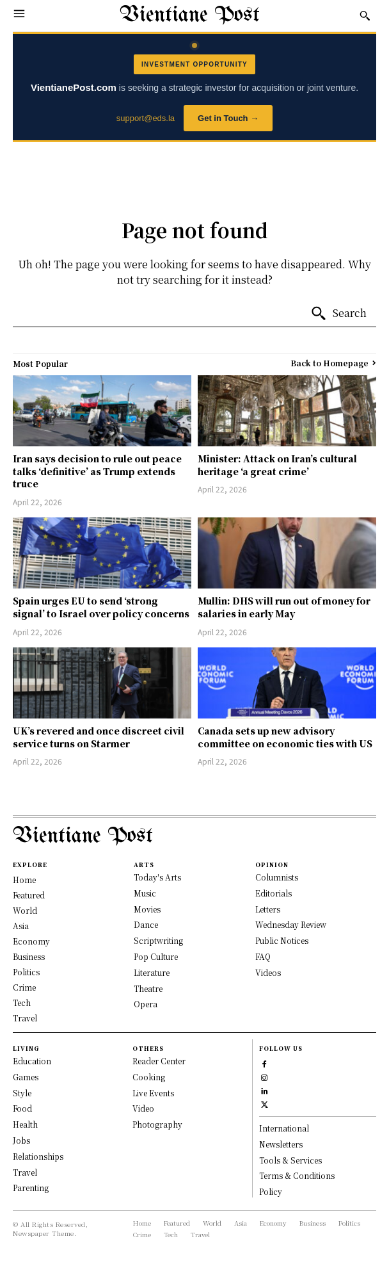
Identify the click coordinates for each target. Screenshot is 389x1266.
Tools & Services (290, 1160)
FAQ (263, 956)
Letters (267, 909)
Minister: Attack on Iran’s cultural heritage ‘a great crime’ (277, 465)
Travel (25, 1172)
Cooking (148, 1076)
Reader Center (159, 1060)
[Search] (338, 313)
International (284, 1128)
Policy (270, 1191)
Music (145, 893)
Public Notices (281, 940)
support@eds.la (145, 118)
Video (143, 1108)
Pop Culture (156, 956)
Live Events (153, 1092)
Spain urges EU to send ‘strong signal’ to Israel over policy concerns (101, 607)
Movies (147, 909)
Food (22, 1108)
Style (22, 1092)
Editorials (273, 893)
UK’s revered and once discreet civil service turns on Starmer (98, 737)
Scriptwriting (158, 940)
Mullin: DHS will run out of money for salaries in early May (284, 607)
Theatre (148, 988)
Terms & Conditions (297, 1175)
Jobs (21, 1140)
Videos (268, 972)
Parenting (31, 1187)
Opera (145, 1003)
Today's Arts (157, 877)
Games (25, 1076)
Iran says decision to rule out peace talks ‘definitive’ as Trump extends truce (97, 471)
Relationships (38, 1156)
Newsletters (281, 1144)
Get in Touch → (228, 118)
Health (25, 1124)
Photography (157, 1124)
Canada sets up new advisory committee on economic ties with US (285, 737)
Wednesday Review (290, 924)
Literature (152, 972)
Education (32, 1060)
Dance (146, 924)
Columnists (276, 877)
